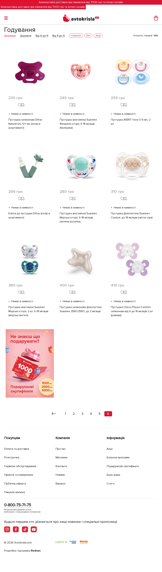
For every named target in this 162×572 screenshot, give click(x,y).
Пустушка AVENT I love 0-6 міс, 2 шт (131, 122)
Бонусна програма (119, 457)
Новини (60, 475)
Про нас (60, 449)
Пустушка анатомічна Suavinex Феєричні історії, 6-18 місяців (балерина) (78, 124)
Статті (111, 483)
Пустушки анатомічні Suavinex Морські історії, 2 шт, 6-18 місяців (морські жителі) (28, 312)
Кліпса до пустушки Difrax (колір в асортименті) (29, 216)
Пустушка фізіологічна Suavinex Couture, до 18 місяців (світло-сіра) (132, 216)
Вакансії (60, 483)
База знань (114, 475)
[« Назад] (54, 414)
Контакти (61, 466)
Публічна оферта (15, 483)
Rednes (36, 551)
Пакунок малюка (15, 492)
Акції (110, 449)
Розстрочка (12, 457)
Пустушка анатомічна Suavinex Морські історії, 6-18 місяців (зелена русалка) (78, 218)
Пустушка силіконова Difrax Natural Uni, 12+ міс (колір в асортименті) (25, 124)
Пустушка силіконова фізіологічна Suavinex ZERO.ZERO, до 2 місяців (81, 310)
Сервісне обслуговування (21, 466)
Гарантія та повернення (20, 475)
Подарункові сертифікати (124, 466)
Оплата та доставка (17, 449)
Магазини (62, 457)
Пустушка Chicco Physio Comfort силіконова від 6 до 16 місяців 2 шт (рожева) (132, 312)
